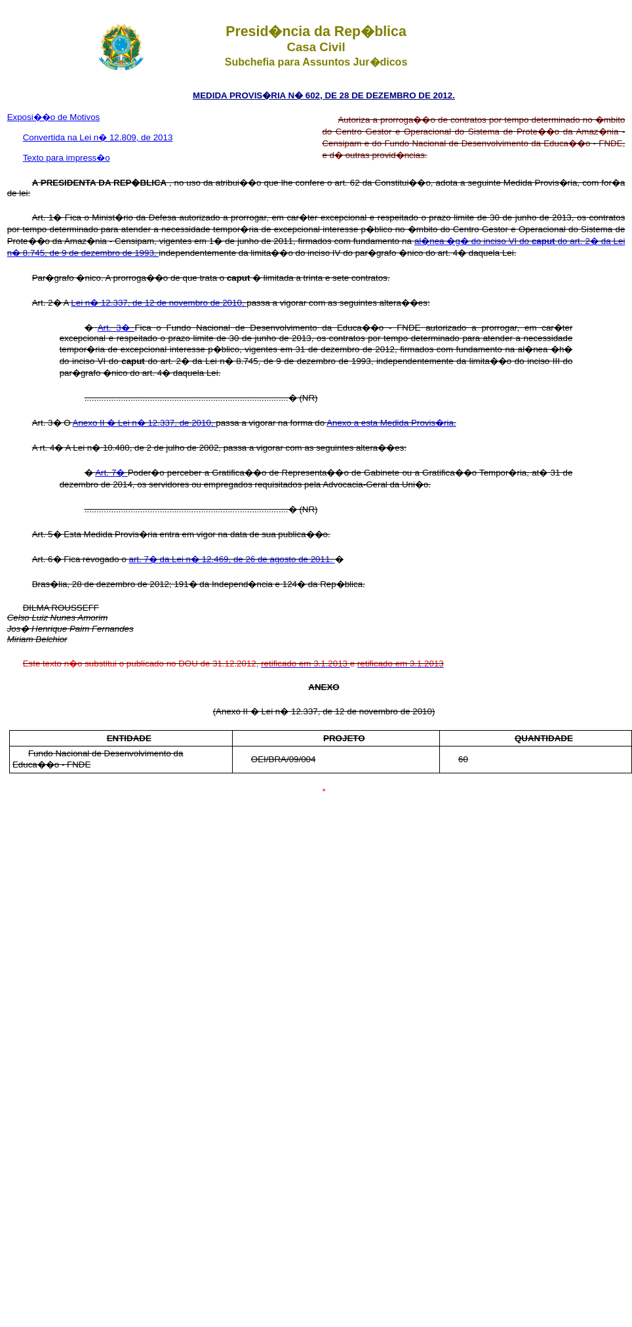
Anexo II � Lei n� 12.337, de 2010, (144, 423)
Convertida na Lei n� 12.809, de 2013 (98, 137)
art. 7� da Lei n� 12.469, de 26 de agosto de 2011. (232, 559)
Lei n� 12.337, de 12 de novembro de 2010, (159, 303)
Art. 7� (111, 473)
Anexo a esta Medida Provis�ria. (391, 423)
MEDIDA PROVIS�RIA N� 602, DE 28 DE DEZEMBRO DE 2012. (324, 95)
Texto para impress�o (66, 158)
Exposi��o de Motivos (53, 117)
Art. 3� (116, 328)
